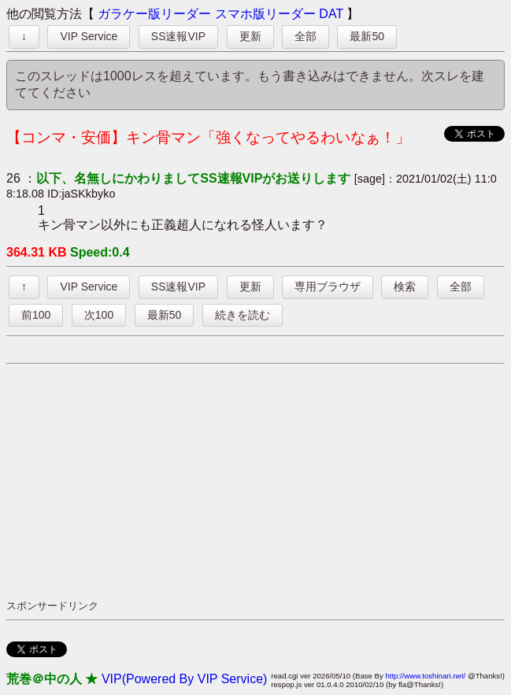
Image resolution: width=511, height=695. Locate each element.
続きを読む (242, 315)
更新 (250, 36)
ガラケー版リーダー (154, 13)
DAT (331, 13)
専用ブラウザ (327, 286)
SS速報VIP (178, 36)
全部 (305, 36)
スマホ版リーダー (265, 13)
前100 (35, 315)
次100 (98, 315)
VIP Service (88, 36)
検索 (405, 286)
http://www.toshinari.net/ (425, 675)
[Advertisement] (258, 481)
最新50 (367, 36)
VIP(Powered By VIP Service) (184, 679)
